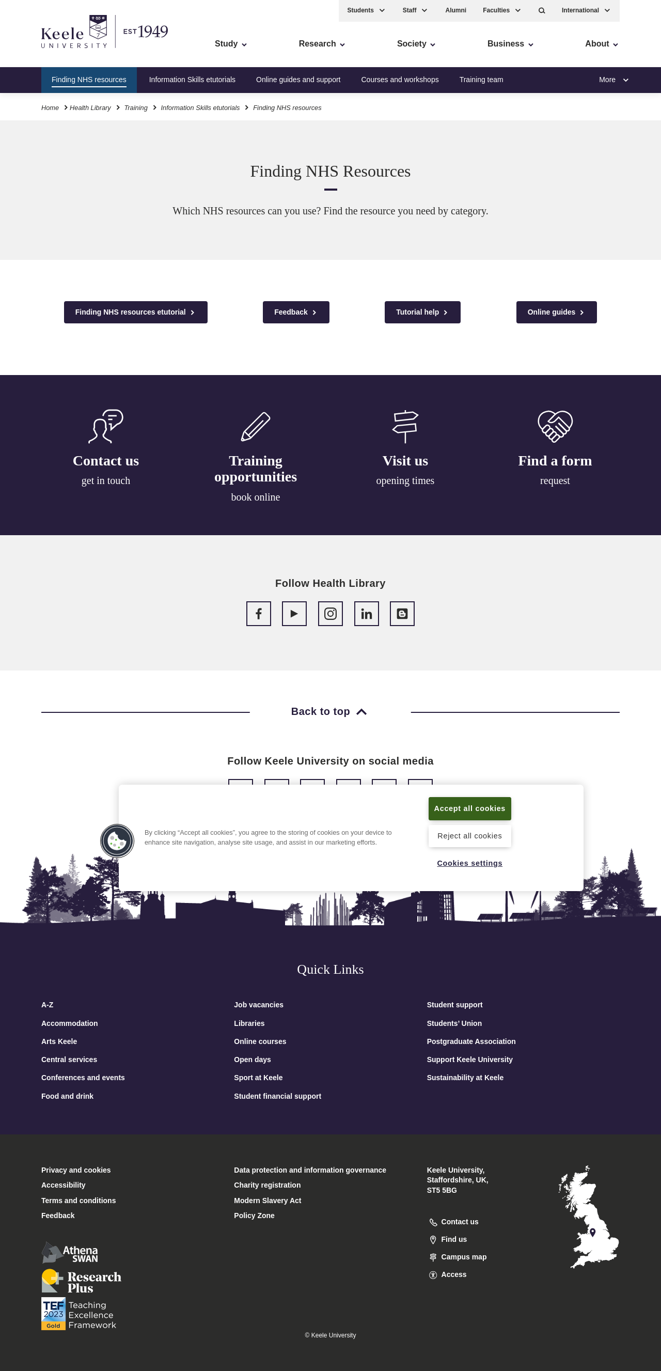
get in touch (106, 481)
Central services (69, 1059)
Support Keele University (470, 1059)
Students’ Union (454, 1023)
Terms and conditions (78, 1200)
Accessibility (63, 1185)
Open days (252, 1059)
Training (135, 108)
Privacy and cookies (76, 1170)
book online (255, 498)
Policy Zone (254, 1215)
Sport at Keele (258, 1077)
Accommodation (69, 1023)
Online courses (260, 1041)
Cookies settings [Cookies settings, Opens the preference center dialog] (469, 863)
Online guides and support (298, 79)
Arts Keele (59, 1041)
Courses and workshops (399, 79)
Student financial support (277, 1096)
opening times (405, 484)
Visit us (405, 465)
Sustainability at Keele (465, 1077)
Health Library (90, 108)
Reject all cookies (469, 836)
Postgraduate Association (471, 1041)
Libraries (249, 1023)
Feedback (296, 312)
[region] (351, 838)
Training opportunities (255, 470)
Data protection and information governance (310, 1170)
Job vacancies (259, 1005)
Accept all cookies (470, 808)
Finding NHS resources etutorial (135, 312)
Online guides (557, 312)
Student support (455, 1005)
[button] (542, 10)
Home (50, 108)
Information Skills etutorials (192, 79)
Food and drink (67, 1096)
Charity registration (267, 1185)
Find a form (555, 468)
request (555, 488)
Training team (481, 79)
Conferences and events (83, 1077)
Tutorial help (422, 312)
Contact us (106, 461)
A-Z (47, 1005)
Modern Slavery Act (267, 1200)
